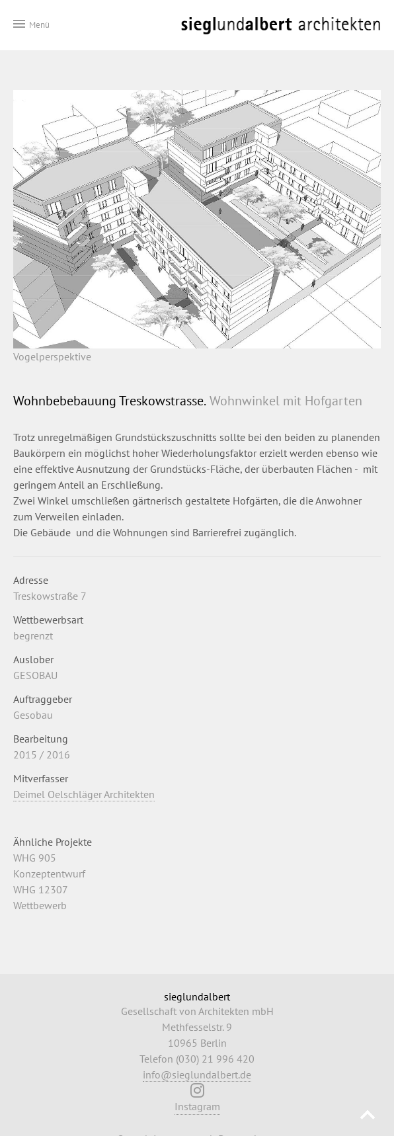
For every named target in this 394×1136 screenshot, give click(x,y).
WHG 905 (34, 857)
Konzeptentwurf (49, 873)
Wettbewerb (40, 905)
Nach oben (368, 1116)
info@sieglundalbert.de (197, 1074)
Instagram (197, 1101)
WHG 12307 (40, 889)
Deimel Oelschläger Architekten (84, 794)
